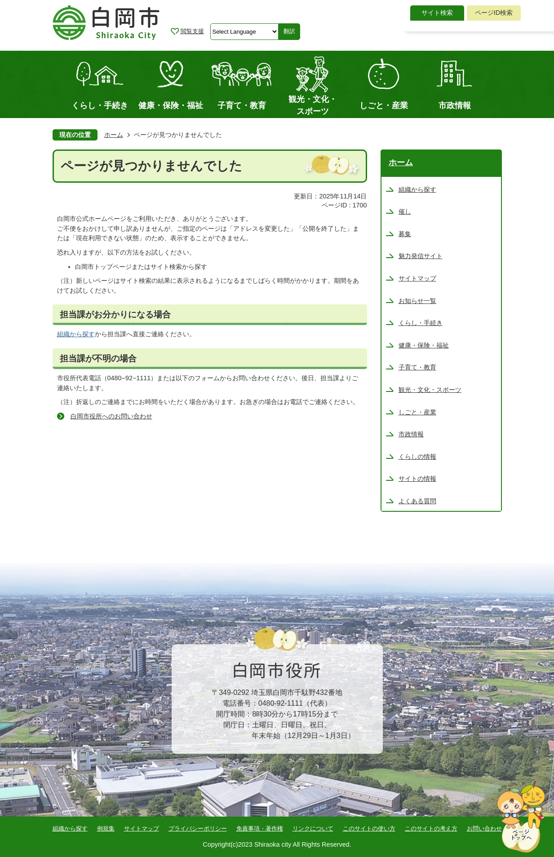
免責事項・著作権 (259, 828)
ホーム (113, 134)
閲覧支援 (192, 31)
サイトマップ (141, 828)
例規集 (106, 828)
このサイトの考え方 (431, 828)
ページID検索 (494, 12)
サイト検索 (437, 12)
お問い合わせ (484, 828)
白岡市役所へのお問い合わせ (111, 416)
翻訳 (289, 31)
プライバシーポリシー (197, 828)
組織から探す (76, 334)
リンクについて (313, 828)
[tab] (437, 13)
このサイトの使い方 (369, 828)
